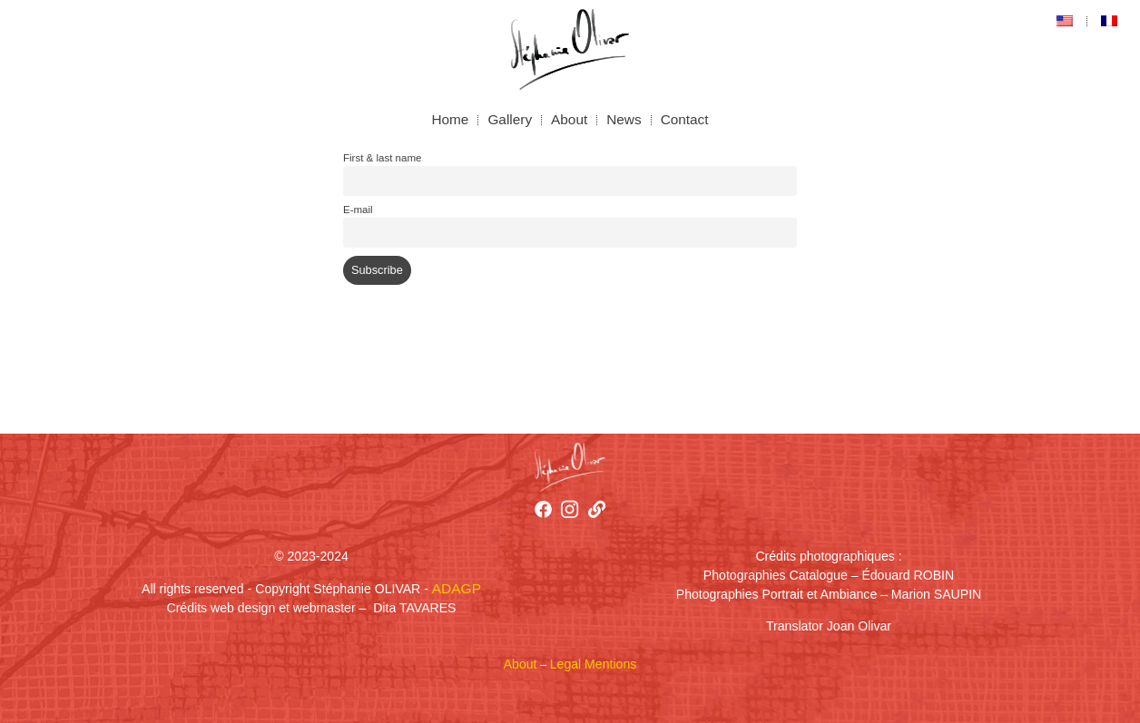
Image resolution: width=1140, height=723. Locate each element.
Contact (685, 119)
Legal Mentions (593, 664)
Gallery (509, 119)
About (569, 119)
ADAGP (456, 588)
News (623, 119)
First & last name (382, 157)
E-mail (358, 209)
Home (449, 119)
